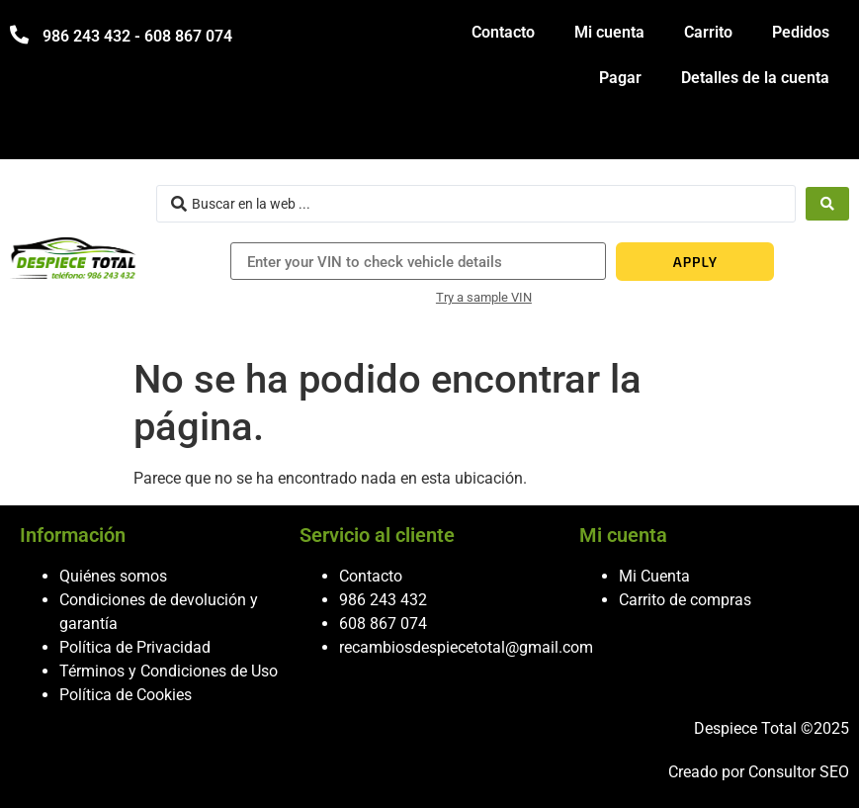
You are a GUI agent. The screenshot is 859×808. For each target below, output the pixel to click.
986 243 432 (383, 599)
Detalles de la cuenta (755, 77)
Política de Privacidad (135, 647)
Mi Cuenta (654, 576)
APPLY (695, 261)
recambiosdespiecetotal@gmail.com (466, 647)
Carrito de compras (685, 599)
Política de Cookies (125, 694)
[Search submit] (827, 204)
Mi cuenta (609, 32)
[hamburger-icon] (827, 135)
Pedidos (800, 32)
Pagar (620, 77)
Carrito (708, 32)
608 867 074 (383, 623)
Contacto (503, 32)
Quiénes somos (113, 576)
